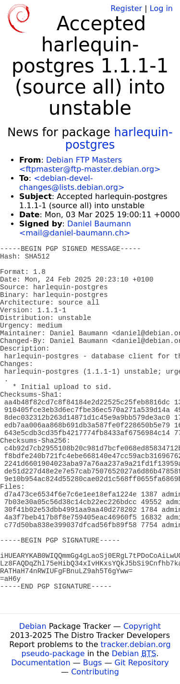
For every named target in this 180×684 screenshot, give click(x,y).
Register (126, 8)
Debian (33, 626)
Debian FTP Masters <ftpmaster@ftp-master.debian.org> (89, 164)
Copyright (142, 626)
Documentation (40, 662)
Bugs (92, 662)
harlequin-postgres (119, 139)
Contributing (95, 671)
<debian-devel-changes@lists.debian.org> (71, 183)
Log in (161, 8)
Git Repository (142, 662)
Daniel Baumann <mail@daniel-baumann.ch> (75, 228)
